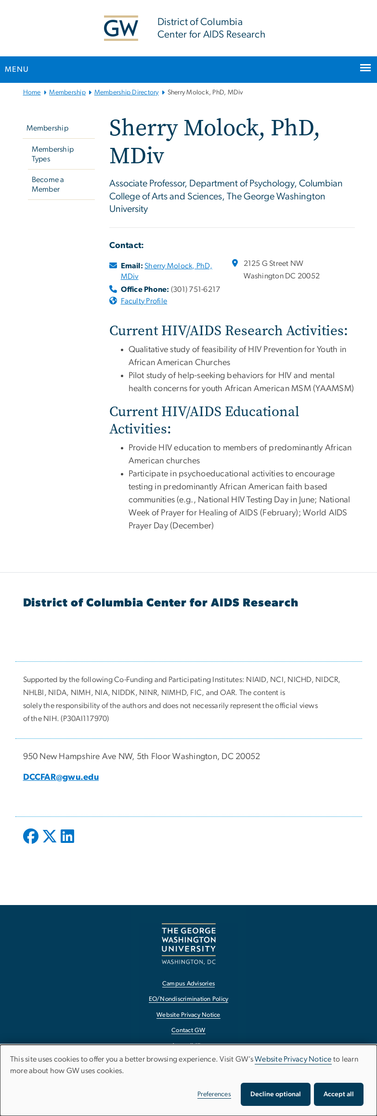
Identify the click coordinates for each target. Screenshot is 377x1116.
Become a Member (48, 184)
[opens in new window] (31, 843)
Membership (67, 92)
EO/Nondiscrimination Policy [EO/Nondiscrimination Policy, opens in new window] (189, 999)
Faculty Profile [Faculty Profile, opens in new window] (144, 301)
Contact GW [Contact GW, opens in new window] (188, 1030)
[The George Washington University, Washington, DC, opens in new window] (189, 943)
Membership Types (53, 154)
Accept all (339, 1094)
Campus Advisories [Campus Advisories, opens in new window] (188, 984)
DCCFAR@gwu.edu (61, 777)
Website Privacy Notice (293, 1059)
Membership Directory (126, 92)
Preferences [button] (214, 1094)
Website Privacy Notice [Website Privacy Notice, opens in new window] (188, 1015)
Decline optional (275, 1094)
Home (32, 92)
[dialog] (188, 1080)
